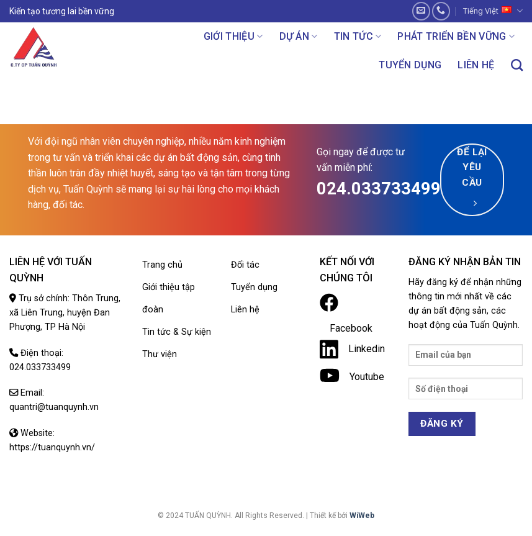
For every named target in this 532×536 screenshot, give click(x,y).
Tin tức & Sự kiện (176, 332)
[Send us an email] (421, 11)
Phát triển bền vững (456, 36)
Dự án (298, 36)
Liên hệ (476, 65)
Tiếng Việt (493, 11)
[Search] (517, 65)
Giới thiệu (233, 36)
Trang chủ (162, 265)
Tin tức (358, 36)
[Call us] (441, 11)
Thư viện (159, 354)
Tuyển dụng (410, 65)
